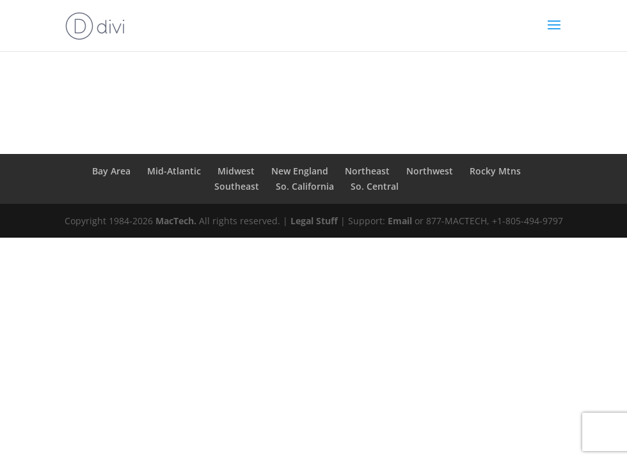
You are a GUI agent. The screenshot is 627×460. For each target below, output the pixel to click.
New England (299, 171)
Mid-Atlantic (174, 171)
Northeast (367, 171)
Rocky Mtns (495, 171)
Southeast (236, 186)
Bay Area (111, 171)
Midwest (236, 171)
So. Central (375, 186)
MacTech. (175, 221)
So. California (305, 186)
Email (400, 221)
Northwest (429, 171)
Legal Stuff (314, 221)
